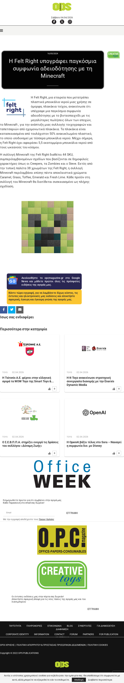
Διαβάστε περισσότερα (100, 680)
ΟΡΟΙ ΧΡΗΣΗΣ (7, 645)
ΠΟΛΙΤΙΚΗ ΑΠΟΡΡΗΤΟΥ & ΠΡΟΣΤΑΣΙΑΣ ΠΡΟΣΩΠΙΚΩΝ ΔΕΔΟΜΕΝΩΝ (51, 645)
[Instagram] (70, 22)
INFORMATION (41, 634)
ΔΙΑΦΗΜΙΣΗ (62, 629)
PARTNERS (88, 634)
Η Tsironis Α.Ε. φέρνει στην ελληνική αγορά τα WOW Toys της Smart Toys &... (28, 379)
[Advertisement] (109, 141)
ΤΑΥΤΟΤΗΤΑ (15, 626)
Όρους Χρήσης (46, 519)
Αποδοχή (78, 679)
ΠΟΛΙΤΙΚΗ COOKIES (98, 645)
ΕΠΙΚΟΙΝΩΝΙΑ (54, 626)
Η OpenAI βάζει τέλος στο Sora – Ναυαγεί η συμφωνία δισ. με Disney (94, 443)
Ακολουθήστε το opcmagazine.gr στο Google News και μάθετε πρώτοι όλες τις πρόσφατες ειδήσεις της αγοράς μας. (50, 281)
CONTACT (59, 634)
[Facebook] (54, 22)
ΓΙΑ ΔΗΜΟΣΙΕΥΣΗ (106, 626)
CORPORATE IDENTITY (17, 634)
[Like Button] (49, 388)
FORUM (74, 634)
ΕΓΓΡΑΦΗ (72, 513)
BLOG (70, 626)
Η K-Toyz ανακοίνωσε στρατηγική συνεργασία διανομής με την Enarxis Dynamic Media (90, 381)
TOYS (5, 372)
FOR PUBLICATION (108, 634)
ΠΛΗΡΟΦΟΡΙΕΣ (34, 626)
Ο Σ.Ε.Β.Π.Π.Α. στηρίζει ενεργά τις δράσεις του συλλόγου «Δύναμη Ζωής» (30, 443)
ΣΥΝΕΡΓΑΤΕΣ (85, 626)
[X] (62, 22)
